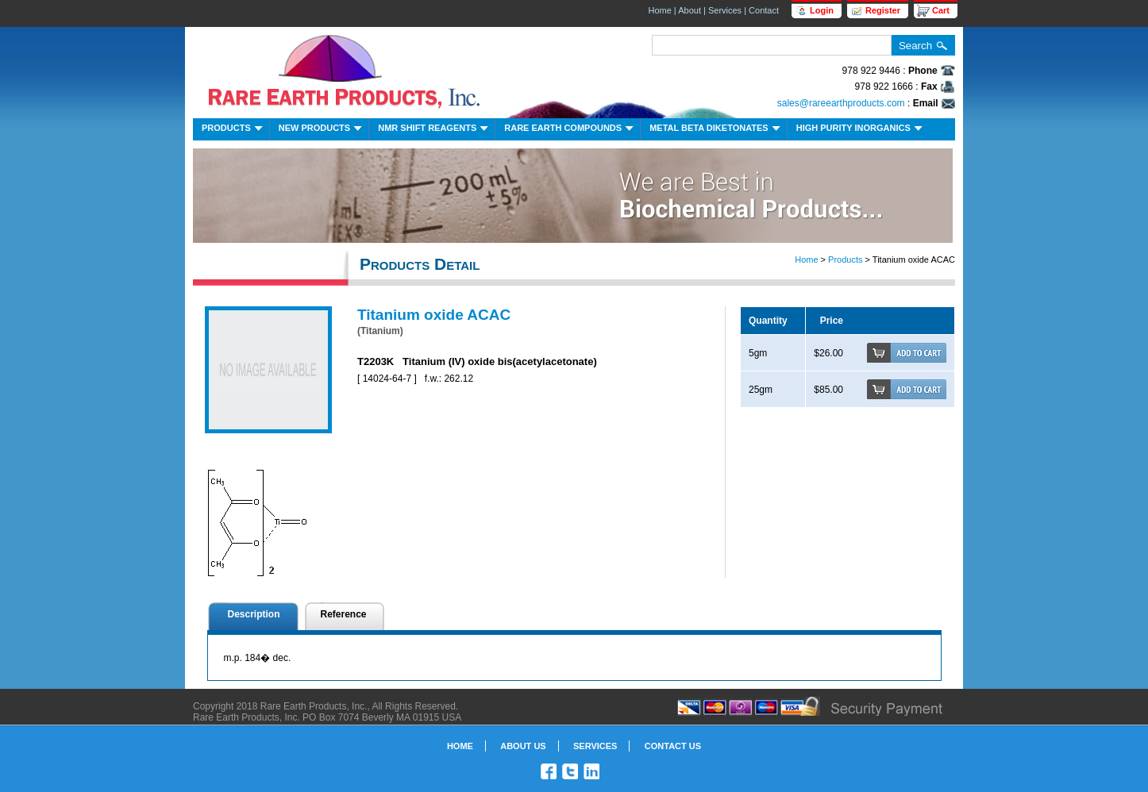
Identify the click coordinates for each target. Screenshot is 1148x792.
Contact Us (673, 746)
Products (234, 129)
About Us (522, 746)
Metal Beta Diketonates (716, 129)
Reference (344, 614)
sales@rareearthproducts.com (841, 103)
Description (254, 614)
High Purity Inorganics (861, 129)
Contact (764, 10)
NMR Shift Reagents (434, 129)
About (689, 10)
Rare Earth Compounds (570, 129)
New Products (322, 129)
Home (659, 10)
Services (725, 10)
